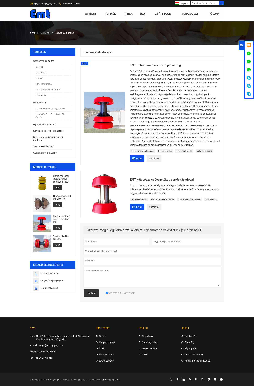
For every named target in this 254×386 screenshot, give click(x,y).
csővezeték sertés (184, 151)
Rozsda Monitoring (194, 354)
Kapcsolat (190, 13)
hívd (32, 328)
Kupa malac (41, 72)
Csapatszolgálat (107, 342)
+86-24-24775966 (71, 3)
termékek (45, 33)
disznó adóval (211, 199)
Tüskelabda (41, 95)
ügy (143, 13)
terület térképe (106, 360)
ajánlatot (91, 293)
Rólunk (213, 13)
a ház (32, 33)
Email (137, 158)
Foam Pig (189, 342)
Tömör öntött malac (44, 84)
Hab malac (40, 78)
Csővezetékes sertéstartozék (48, 90)
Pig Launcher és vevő (44, 124)
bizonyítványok (106, 354)
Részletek (154, 158)
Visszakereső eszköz (43, 146)
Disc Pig (39, 67)
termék (110, 13)
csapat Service (149, 348)
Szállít (102, 336)
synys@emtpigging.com (45, 3)
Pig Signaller (39, 102)
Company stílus (149, 342)
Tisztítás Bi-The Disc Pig (61, 237)
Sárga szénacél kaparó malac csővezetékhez (61, 179)
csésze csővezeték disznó (142, 151)
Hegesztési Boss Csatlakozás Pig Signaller (50, 115)
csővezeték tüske (204, 151)
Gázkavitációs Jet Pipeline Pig (62, 197)
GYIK (144, 354)
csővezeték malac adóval (189, 199)
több (58, 187)
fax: (32, 357)
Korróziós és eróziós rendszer (48, 131)
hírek (129, 13)
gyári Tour (163, 13)
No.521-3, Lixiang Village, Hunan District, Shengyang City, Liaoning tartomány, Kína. (63, 338)
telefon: (33, 351)
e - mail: (34, 345)
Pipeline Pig (191, 336)
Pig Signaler (191, 348)
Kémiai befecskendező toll (198, 360)
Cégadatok (147, 336)
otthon (90, 13)
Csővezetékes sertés (43, 61)
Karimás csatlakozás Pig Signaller (50, 108)
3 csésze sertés (165, 151)
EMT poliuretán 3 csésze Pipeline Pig (61, 219)
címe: (32, 336)
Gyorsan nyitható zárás (45, 152)
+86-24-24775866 (49, 288)
